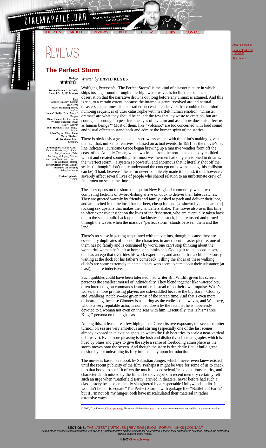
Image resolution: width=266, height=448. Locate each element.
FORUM (165, 428)
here (152, 408)
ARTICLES (118, 428)
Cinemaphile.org (114, 408)
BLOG (151, 428)
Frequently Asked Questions (242, 52)
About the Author (242, 44)
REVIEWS (136, 428)
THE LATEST (97, 428)
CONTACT (195, 428)
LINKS (179, 428)
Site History (239, 58)
